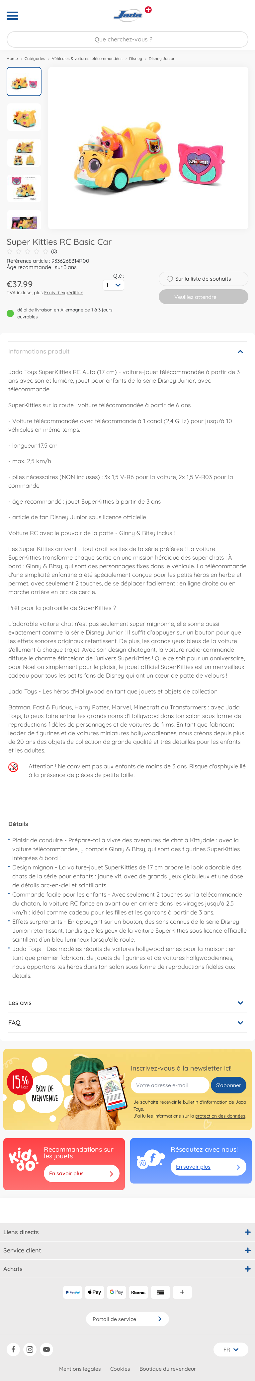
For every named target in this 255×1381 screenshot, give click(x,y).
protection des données (220, 1116)
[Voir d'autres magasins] (148, 9)
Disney (135, 58)
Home (12, 58)
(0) (32, 251)
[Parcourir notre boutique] (127, 39)
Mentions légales (80, 1368)
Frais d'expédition (63, 293)
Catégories (35, 58)
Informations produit (39, 351)
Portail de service (127, 1319)
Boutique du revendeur (167, 1368)
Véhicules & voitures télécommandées (87, 58)
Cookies (120, 1368)
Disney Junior (162, 58)
